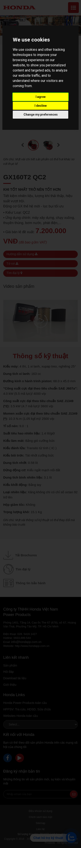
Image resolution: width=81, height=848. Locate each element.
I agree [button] (41, 97)
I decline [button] (41, 105)
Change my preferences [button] (41, 114)
